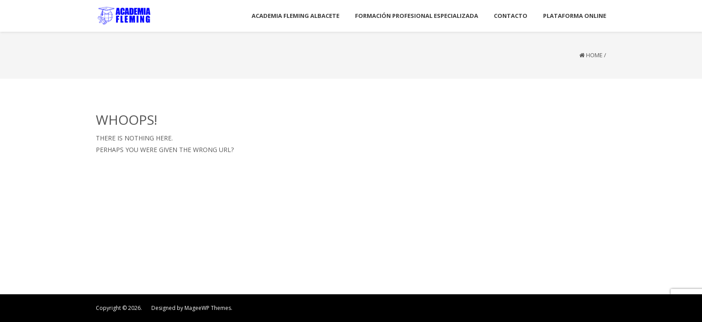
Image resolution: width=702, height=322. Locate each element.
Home (594, 55)
